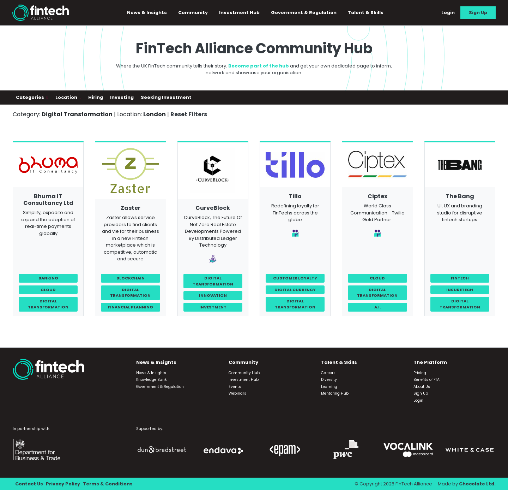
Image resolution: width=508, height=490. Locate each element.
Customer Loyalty (295, 278)
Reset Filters (188, 114)
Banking (48, 278)
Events (235, 386)
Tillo (295, 196)
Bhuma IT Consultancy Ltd (48, 199)
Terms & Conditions (108, 484)
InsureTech (459, 290)
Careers (328, 373)
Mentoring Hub (335, 393)
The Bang (460, 196)
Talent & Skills (365, 13)
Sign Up (478, 13)
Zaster (130, 208)
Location (66, 97)
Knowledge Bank (151, 379)
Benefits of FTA (426, 379)
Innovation (213, 295)
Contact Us (29, 484)
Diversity (329, 379)
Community (193, 13)
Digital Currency (295, 290)
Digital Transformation (48, 304)
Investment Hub (239, 13)
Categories (30, 97)
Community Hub (244, 373)
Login (448, 13)
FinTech (460, 278)
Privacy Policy (63, 484)
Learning (329, 386)
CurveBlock (212, 208)
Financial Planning (130, 307)
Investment (212, 307)
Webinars (237, 393)
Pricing (419, 373)
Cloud (48, 290)
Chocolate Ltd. (477, 484)
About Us (421, 386)
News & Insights (147, 13)
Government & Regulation (304, 13)
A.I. (377, 307)
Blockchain (130, 278)
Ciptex (377, 196)
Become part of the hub (258, 66)
